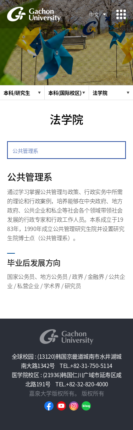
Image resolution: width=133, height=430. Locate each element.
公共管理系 (25, 150)
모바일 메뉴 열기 (121, 14)
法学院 (100, 92)
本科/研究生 (17, 92)
